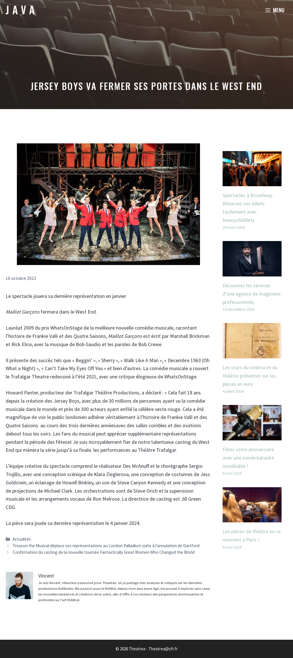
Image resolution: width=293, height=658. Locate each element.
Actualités (22, 539)
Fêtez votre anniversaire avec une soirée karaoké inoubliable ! (248, 457)
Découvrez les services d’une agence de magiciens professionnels (252, 293)
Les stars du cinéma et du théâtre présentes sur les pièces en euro (250, 375)
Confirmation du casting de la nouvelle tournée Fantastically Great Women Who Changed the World (104, 552)
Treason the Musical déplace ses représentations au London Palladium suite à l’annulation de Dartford (106, 545)
